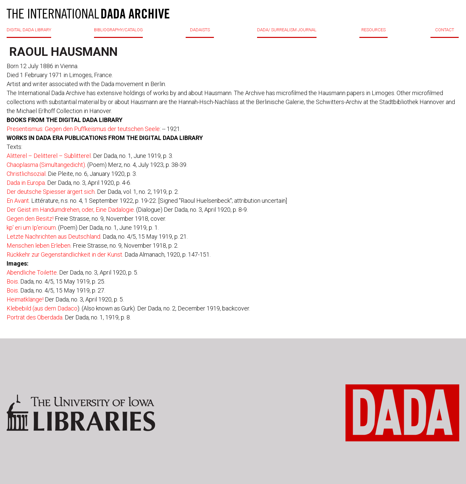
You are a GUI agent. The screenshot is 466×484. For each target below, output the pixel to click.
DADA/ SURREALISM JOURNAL (287, 29)
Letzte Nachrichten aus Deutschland (53, 236)
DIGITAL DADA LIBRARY (29, 29)
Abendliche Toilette (32, 272)
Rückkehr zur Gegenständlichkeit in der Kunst (64, 254)
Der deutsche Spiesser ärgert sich (51, 191)
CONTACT (444, 29)
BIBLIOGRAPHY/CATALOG (118, 29)
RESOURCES (373, 29)
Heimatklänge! (25, 299)
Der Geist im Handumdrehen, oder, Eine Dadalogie (70, 209)
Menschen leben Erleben (38, 245)
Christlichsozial (26, 173)
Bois (12, 281)
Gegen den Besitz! (30, 218)
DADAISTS (200, 29)
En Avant (18, 200)
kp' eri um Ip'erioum (31, 227)
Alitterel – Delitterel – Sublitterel (49, 155)
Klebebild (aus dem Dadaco (42, 308)
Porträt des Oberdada (34, 317)
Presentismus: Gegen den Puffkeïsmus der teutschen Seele (83, 128)
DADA (88, 14)
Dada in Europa (26, 182)
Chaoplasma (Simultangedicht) (46, 164)
